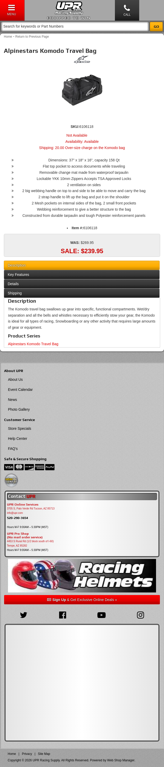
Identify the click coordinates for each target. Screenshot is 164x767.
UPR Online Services (22, 504)
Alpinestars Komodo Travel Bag (33, 344)
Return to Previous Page (32, 36)
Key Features (18, 275)
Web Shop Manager (120, 760)
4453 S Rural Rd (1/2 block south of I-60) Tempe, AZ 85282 (30, 543)
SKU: (75, 127)
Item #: (77, 228)
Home (8, 36)
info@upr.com (15, 513)
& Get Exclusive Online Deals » (82, 600)
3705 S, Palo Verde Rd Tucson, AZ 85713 (30, 508)
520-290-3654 (17, 518)
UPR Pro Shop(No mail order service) (25, 535)
